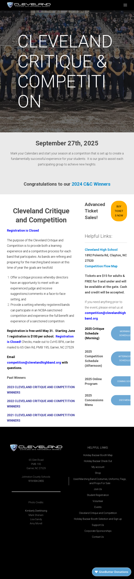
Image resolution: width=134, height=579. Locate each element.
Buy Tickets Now (119, 211)
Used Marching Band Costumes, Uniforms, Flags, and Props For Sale (99, 481)
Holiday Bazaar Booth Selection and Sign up (98, 519)
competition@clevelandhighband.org (34, 362)
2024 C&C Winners (91, 184)
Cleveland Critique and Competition (98, 513)
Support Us (98, 525)
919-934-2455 (36, 481)
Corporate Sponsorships (97, 531)
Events (98, 507)
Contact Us (98, 536)
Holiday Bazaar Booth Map (98, 455)
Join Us (98, 489)
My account (98, 467)
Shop (98, 473)
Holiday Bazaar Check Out (98, 461)
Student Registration (98, 495)
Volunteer (98, 501)
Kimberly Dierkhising (36, 510)
